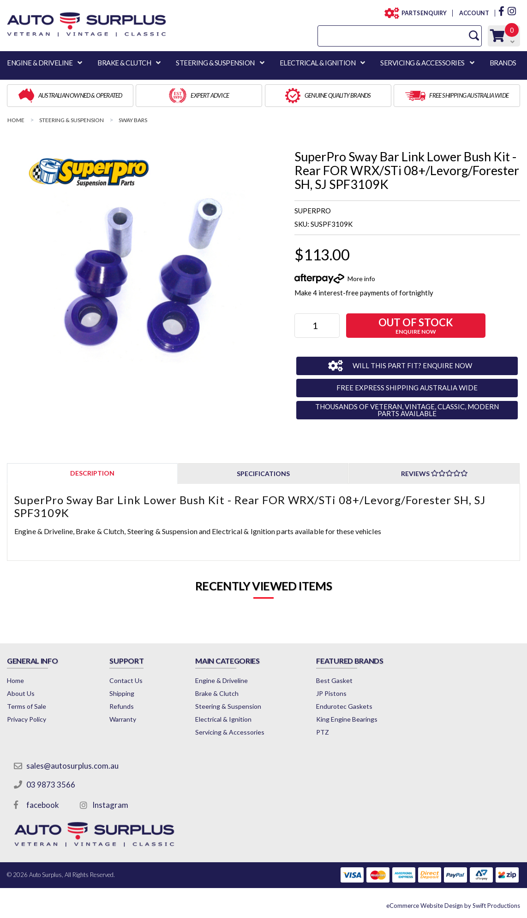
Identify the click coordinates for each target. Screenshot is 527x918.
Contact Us (126, 680)
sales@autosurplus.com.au (72, 766)
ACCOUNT (473, 13)
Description (92, 473)
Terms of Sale (26, 706)
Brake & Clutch (217, 693)
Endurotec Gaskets (344, 706)
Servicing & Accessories (229, 732)
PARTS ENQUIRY (421, 13)
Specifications (263, 473)
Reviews (434, 473)
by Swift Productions (453, 905)
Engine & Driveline (221, 680)
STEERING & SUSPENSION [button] (215, 63)
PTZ (322, 732)
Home (15, 680)
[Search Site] (474, 36)
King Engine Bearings (346, 719)
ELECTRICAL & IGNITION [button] (318, 63)
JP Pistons (331, 693)
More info (361, 278)
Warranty (122, 719)
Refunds (121, 706)
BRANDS (503, 63)
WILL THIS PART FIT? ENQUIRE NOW (412, 365)
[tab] (92, 473)
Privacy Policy (26, 719)
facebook (42, 805)
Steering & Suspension (228, 706)
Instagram (110, 805)
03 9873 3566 (50, 784)
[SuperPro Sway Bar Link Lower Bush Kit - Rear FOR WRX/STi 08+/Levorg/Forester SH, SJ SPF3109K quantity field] (317, 325)
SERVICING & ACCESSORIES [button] (422, 63)
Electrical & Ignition (223, 719)
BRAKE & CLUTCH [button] (124, 63)
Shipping (121, 693)
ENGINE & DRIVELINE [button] (39, 63)
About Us (21, 693)
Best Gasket (334, 680)
